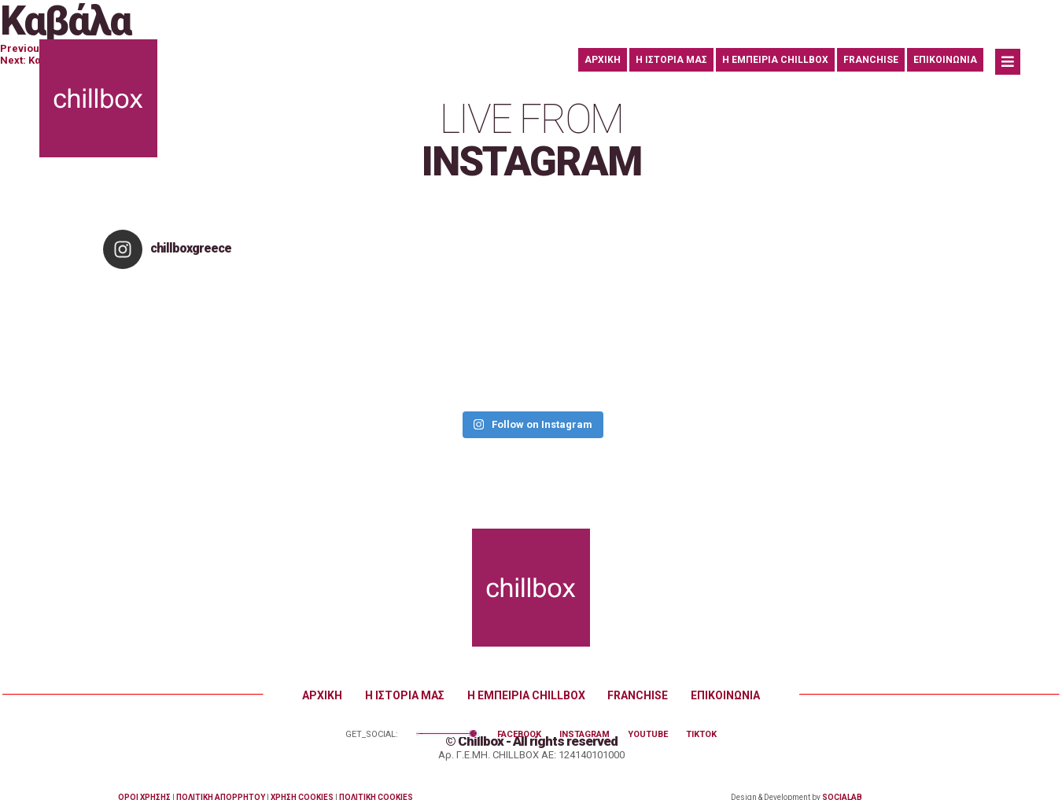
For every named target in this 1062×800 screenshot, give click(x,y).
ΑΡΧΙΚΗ (602, 59)
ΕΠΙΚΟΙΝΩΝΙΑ (945, 59)
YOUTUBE (648, 734)
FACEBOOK (519, 734)
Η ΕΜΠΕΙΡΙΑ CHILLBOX (775, 59)
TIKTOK (701, 734)
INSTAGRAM (584, 734)
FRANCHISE (870, 59)
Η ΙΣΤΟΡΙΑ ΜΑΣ (671, 59)
